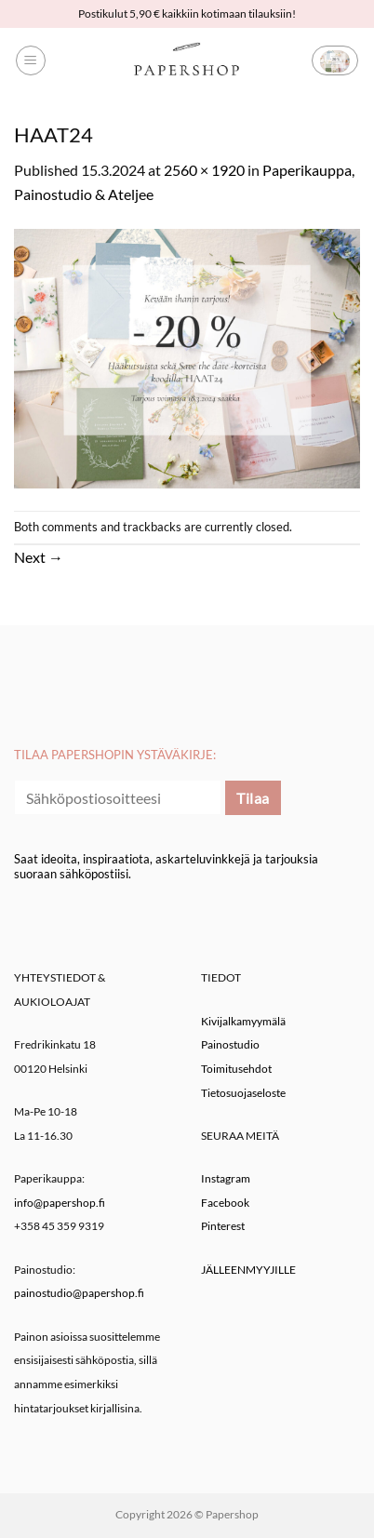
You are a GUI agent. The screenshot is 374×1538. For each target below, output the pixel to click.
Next (38, 557)
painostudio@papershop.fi (79, 1293)
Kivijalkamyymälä (243, 1021)
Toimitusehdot (236, 1069)
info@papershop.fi (59, 1203)
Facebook (225, 1203)
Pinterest (223, 1226)
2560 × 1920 (204, 170)
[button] (31, 60)
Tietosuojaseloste (243, 1093)
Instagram (225, 1178)
